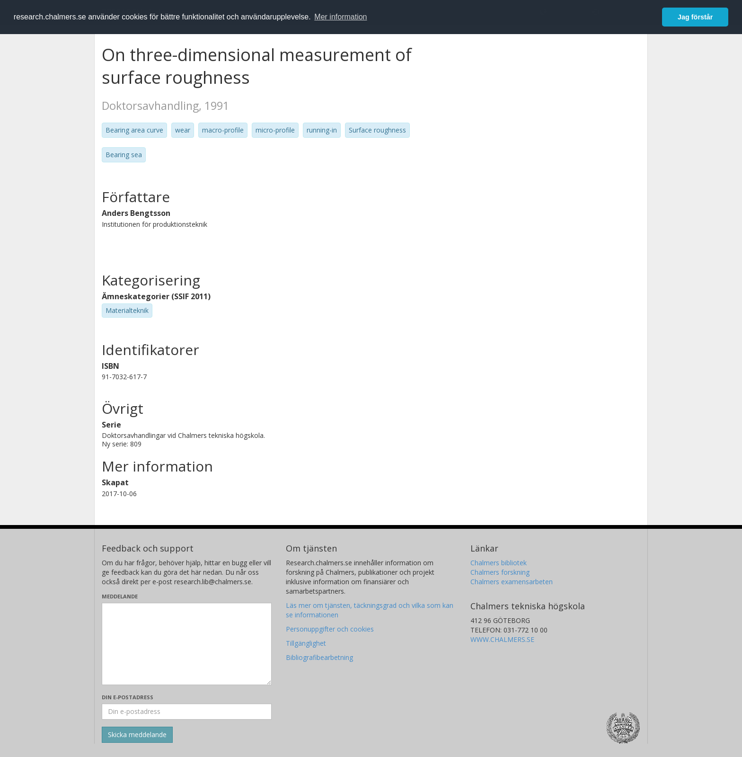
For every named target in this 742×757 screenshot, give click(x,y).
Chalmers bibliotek (498, 562)
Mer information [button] (340, 17)
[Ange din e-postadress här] (187, 712)
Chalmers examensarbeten (511, 581)
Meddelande (120, 596)
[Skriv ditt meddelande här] (187, 644)
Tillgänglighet (306, 643)
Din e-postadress (127, 697)
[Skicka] (137, 735)
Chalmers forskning (500, 572)
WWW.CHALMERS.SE (502, 639)
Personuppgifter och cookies (330, 628)
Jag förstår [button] (695, 17)
